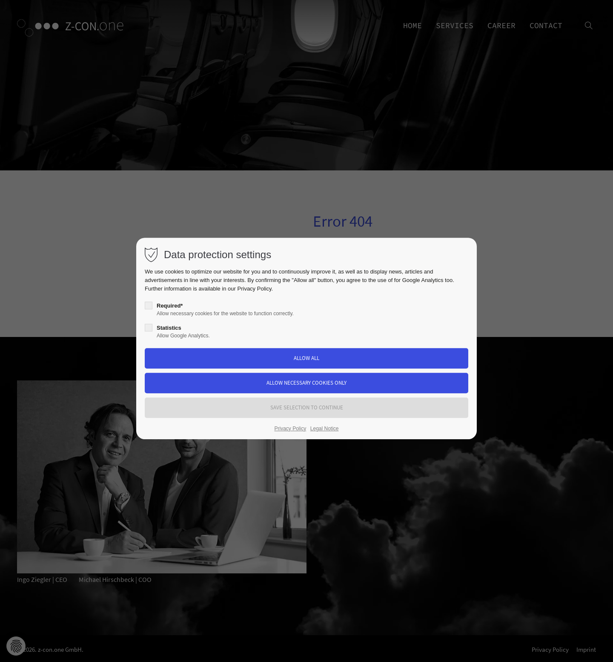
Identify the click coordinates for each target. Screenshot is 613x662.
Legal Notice (324, 429)
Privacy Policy (255, 288)
